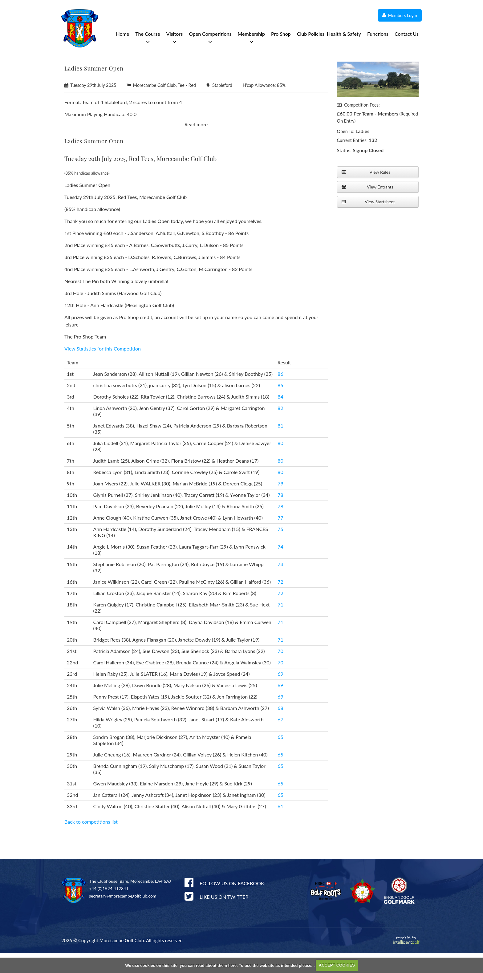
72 (280, 601)
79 (280, 503)
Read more (196, 144)
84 (280, 416)
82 (280, 428)
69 (280, 693)
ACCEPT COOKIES (337, 965)
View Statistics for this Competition (102, 368)
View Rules (366, 172)
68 (280, 728)
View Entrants (367, 187)
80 (280, 463)
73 (280, 584)
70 (280, 671)
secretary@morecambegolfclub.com (122, 915)
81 (280, 445)
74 (280, 566)
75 (280, 549)
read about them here (216, 965)
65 (280, 757)
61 (280, 826)
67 (280, 739)
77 (280, 537)
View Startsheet (368, 201)
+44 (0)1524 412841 (108, 908)
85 (280, 405)
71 (280, 624)
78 (280, 514)
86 (280, 393)
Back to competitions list (91, 841)
